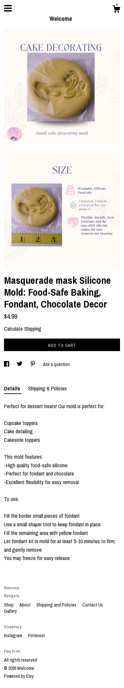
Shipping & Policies (47, 388)
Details (12, 388)
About (25, 605)
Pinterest (36, 636)
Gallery (10, 611)
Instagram (13, 636)
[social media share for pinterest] (33, 364)
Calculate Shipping (22, 328)
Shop (9, 605)
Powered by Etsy (19, 676)
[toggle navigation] (8, 8)
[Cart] (116, 10)
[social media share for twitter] (20, 364)
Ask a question (56, 364)
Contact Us (92, 605)
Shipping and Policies (56, 605)
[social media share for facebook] (7, 364)
